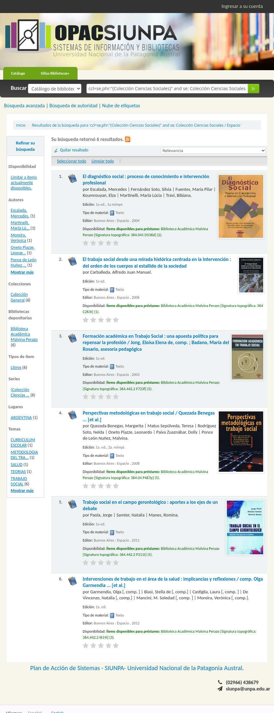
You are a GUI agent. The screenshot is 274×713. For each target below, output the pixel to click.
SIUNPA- (116, 668)
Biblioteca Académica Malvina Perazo (24, 334)
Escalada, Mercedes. (20, 213)
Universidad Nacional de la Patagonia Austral (184, 668)
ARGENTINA (21, 417)
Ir (253, 88)
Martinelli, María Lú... (20, 225)
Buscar (19, 88)
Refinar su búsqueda (25, 146)
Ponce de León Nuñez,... (24, 262)
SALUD (17, 464)
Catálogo (18, 73)
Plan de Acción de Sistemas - (67, 668)
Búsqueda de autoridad (73, 106)
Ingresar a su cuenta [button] (242, 6)
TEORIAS (18, 471)
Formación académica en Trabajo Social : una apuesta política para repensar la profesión (156, 342)
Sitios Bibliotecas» (55, 73)
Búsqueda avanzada (24, 106)
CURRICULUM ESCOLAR (23, 442)
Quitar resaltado (74, 150)
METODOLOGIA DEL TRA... (24, 455)
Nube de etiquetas (121, 106)
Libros (16, 367)
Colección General (19, 297)
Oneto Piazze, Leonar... (23, 250)
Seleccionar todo (71, 161)
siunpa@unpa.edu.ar (248, 689)
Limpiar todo (103, 161)
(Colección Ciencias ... (20, 392)
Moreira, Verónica (18, 237)
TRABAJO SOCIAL (19, 481)
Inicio (20, 125)
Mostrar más (22, 272)
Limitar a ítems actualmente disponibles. (24, 183)
